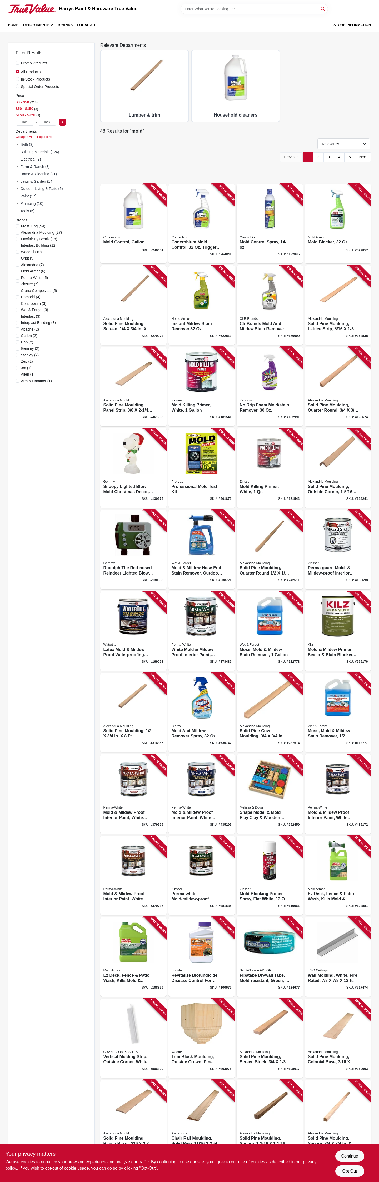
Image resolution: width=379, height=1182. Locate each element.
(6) (33, 271)
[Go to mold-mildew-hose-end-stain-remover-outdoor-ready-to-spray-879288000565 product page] (201, 550)
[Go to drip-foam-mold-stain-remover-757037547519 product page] (270, 387)
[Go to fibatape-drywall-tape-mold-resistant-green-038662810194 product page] (270, 957)
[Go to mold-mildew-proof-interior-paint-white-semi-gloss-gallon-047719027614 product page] (133, 794)
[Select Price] (62, 122)
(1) (26, 368)
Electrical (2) (31, 159)
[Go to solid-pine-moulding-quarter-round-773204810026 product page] (270, 550)
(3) (34, 303)
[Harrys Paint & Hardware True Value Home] (32, 9)
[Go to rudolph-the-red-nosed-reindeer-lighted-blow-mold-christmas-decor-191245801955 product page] (133, 550)
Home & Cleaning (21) (39, 174)
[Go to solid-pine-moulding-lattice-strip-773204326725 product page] (338, 305)
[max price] (47, 122)
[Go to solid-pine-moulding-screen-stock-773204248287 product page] (270, 1038)
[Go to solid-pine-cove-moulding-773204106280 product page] (270, 712)
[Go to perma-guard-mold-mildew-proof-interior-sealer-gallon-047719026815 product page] (338, 550)
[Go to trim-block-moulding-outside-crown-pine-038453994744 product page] (201, 1038)
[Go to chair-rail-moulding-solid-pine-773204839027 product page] (201, 1120)
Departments (36, 25)
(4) (31, 297)
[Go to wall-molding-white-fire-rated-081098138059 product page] (338, 957)
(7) (32, 265)
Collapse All (24, 137)
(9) (27, 258)
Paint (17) (29, 196)
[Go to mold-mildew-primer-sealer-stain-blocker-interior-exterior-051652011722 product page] (338, 631)
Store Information (352, 25)
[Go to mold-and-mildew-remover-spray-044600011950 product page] (201, 712)
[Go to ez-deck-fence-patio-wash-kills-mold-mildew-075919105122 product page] (338, 875)
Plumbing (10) (32, 203)
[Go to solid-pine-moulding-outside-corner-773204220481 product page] (338, 468)
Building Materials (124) (40, 152)
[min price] (25, 122)
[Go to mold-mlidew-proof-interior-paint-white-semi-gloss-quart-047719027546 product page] (133, 875)
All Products (31, 72)
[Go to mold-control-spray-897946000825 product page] (270, 224)
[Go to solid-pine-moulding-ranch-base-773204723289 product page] (133, 1120)
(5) (34, 278)
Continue (349, 1156)
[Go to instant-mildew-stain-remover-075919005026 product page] (201, 305)
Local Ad (86, 25)
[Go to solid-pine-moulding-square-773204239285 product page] (338, 1120)
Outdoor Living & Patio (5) (42, 189)
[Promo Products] (17, 63)
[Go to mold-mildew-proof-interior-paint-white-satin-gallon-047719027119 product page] (201, 794)
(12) (39, 245)
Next (363, 157)
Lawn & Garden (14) (37, 181)
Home (13, 25)
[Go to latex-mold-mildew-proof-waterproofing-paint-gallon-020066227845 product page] (133, 631)
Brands (65, 25)
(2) (30, 329)
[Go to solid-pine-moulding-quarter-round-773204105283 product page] (338, 387)
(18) (39, 239)
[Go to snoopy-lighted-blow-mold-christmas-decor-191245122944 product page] (133, 468)
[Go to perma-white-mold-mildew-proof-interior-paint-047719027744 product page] (201, 875)
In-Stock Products (35, 79)
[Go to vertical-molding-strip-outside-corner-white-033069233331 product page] (133, 1038)
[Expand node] (18, 144)
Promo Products (34, 63)
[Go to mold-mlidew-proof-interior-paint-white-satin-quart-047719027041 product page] (338, 794)
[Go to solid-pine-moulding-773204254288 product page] (133, 712)
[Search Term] (254, 9)
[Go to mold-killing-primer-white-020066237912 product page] (201, 387)
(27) (41, 232)
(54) (33, 226)
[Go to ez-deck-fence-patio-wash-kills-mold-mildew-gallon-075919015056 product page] (133, 957)
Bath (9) (27, 144)
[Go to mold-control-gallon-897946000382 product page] (133, 224)
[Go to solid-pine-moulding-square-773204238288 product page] (270, 1120)
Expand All (44, 137)
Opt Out (349, 1171)
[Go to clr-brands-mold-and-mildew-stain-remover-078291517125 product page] (270, 305)
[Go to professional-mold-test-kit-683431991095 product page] (201, 468)
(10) (31, 252)
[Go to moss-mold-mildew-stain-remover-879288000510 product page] (338, 712)
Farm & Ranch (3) (35, 166)
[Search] (323, 8)
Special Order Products (40, 86)
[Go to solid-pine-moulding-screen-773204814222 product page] (133, 305)
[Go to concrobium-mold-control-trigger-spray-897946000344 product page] (201, 224)
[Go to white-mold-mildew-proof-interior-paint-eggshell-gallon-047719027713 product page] (201, 631)
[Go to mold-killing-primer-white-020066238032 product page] (270, 468)
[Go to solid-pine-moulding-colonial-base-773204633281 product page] (338, 1038)
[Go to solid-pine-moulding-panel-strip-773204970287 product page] (133, 387)
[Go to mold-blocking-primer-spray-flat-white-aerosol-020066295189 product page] (270, 875)
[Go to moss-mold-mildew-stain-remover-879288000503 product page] (270, 631)
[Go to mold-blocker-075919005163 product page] (338, 224)
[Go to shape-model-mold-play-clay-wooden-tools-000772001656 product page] (270, 794)
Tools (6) (28, 211)
